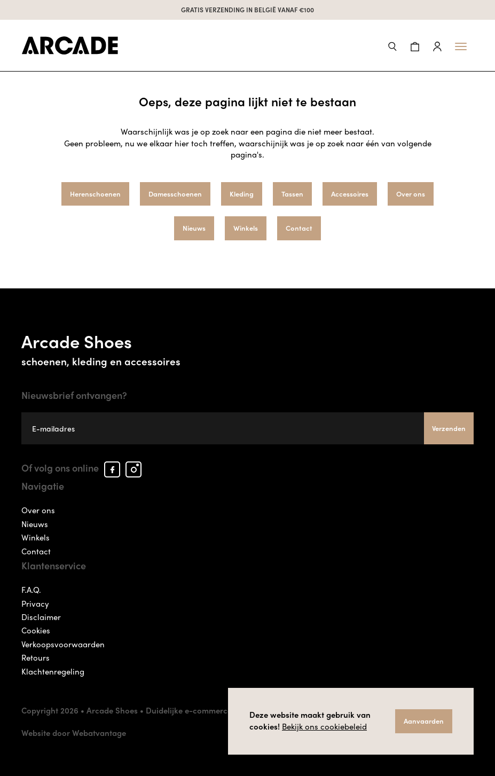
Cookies (35, 630)
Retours (35, 657)
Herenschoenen (95, 194)
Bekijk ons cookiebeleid (324, 726)
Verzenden (449, 428)
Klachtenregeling (52, 671)
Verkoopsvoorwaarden (63, 644)
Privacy (35, 603)
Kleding (242, 194)
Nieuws (194, 228)
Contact (299, 228)
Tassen (292, 194)
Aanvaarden (424, 721)
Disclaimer (41, 617)
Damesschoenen (175, 194)
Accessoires (349, 194)
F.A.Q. (31, 589)
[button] (392, 45)
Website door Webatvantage (73, 733)
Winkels (245, 228)
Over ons (410, 194)
